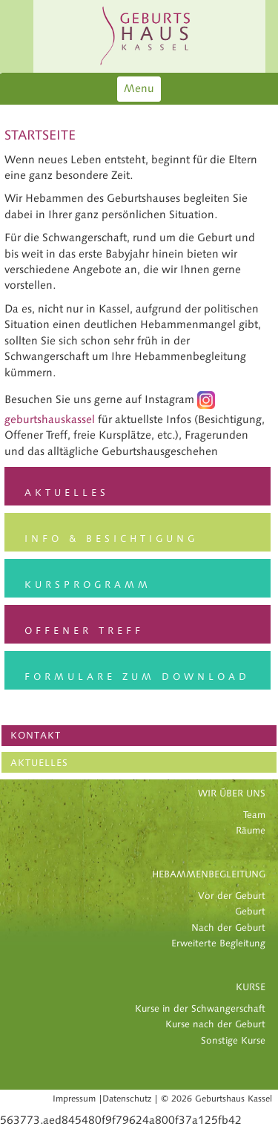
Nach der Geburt (228, 928)
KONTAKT (35, 736)
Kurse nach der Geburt (215, 1024)
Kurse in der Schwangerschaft (200, 1009)
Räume (250, 831)
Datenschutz (126, 1098)
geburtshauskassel (49, 419)
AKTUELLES (39, 763)
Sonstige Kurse (233, 1041)
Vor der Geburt (231, 896)
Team (254, 815)
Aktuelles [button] (66, 493)
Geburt (250, 911)
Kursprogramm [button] (87, 585)
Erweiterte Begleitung (218, 943)
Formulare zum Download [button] (137, 677)
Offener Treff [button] (84, 631)
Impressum (74, 1098)
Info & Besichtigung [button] (111, 539)
